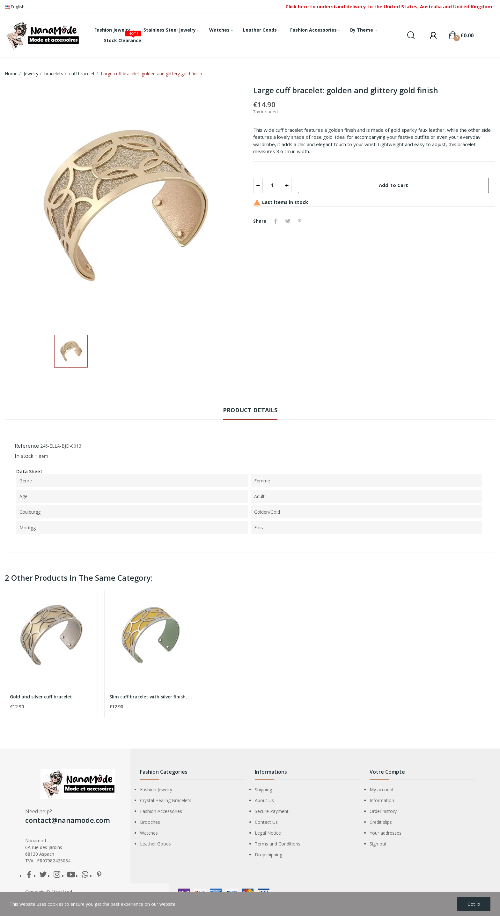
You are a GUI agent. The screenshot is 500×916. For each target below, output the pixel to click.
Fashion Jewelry (156, 789)
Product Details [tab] (250, 410)
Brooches (150, 822)
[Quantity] (272, 185)
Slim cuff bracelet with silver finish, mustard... (150, 697)
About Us (264, 800)
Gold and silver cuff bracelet (41, 697)
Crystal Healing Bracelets (165, 800)
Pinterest (300, 221)
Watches (149, 833)
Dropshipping (268, 855)
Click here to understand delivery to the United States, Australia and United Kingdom (388, 6)
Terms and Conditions (277, 844)
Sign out (378, 844)
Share (275, 221)
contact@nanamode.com (67, 820)
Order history (383, 811)
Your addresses (385, 833)
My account (382, 789)
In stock (24, 455)
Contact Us (266, 822)
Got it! (473, 904)
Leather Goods (155, 844)
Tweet (288, 221)
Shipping (263, 789)
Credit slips (381, 822)
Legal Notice (268, 833)
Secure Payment (272, 811)
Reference (27, 445)
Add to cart (393, 185)
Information (382, 800)
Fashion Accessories (161, 811)
